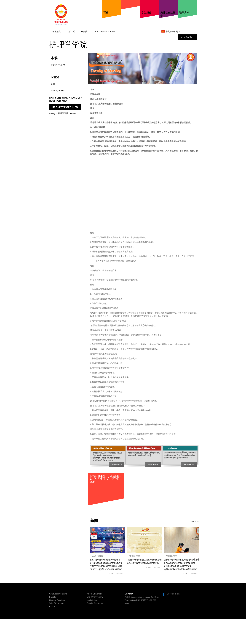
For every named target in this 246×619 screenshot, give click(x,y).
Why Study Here (56, 603)
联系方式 (187, 7)
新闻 (53, 84)
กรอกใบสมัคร (187, 37)
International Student (104, 31)
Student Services (57, 600)
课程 (111, 7)
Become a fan (173, 594)
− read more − (116, 573)
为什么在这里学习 (168, 8)
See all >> (195, 521)
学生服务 (149, 7)
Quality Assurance (95, 603)
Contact (52, 606)
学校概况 (56, 31)
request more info (65, 107)
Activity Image (58, 90)
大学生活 (71, 31)
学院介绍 (130, 11)
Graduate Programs (58, 594)
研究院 (84, 31)
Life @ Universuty (95, 597)
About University (94, 594)
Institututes (92, 600)
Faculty (52, 597)
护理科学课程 (106, 480)
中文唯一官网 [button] (173, 31)
